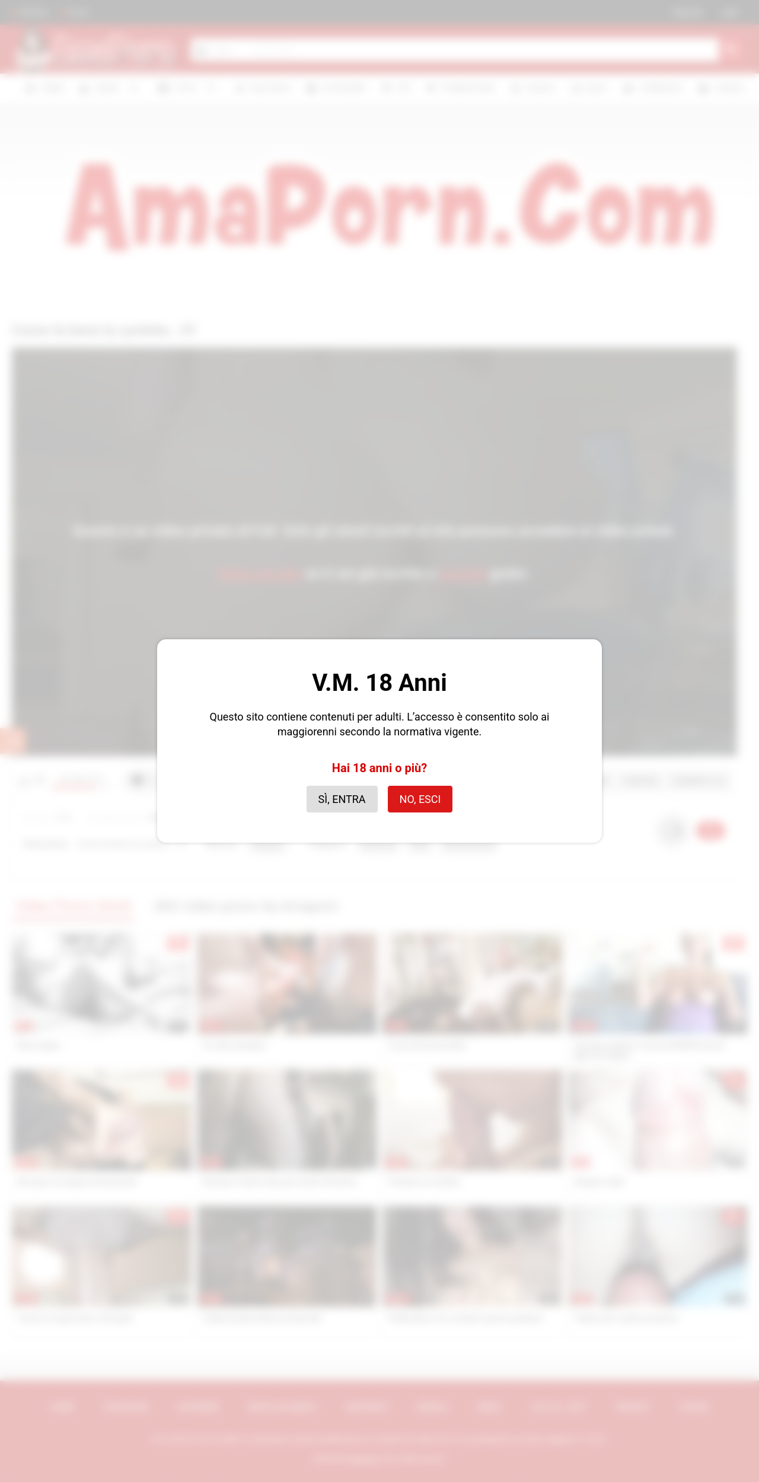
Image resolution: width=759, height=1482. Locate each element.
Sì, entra (342, 799)
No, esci (420, 799)
